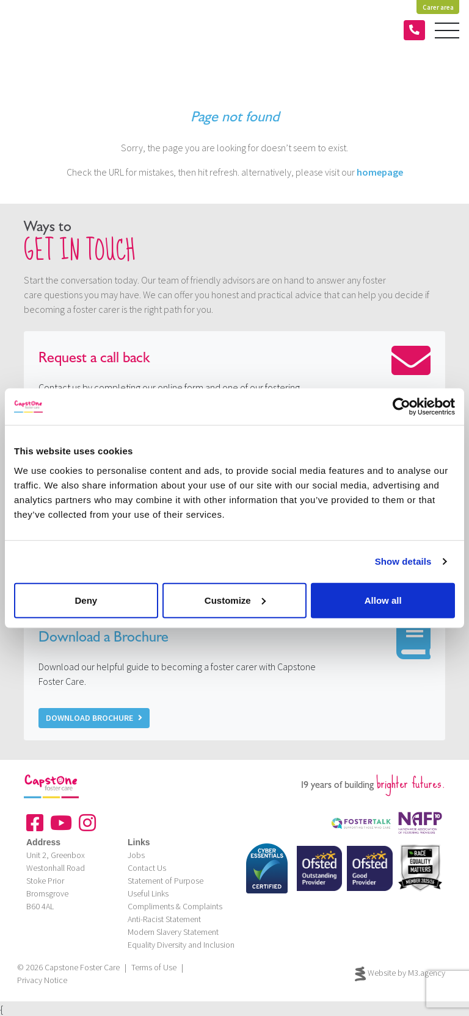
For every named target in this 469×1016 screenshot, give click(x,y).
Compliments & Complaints (175, 906)
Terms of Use (153, 967)
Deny (86, 600)
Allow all (383, 600)
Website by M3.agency (400, 974)
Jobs (136, 855)
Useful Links (148, 893)
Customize (235, 600)
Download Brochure (94, 717)
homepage (380, 172)
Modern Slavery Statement (173, 931)
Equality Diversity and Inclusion (181, 944)
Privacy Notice (42, 980)
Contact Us (147, 867)
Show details (403, 561)
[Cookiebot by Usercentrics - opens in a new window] (401, 407)
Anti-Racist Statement (164, 919)
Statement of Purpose (165, 880)
